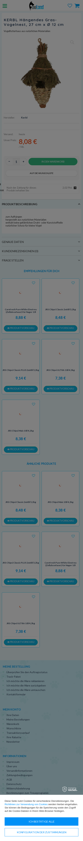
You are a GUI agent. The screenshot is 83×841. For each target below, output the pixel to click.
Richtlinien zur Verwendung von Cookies (26, 804)
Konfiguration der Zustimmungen (41, 832)
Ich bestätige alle (42, 821)
